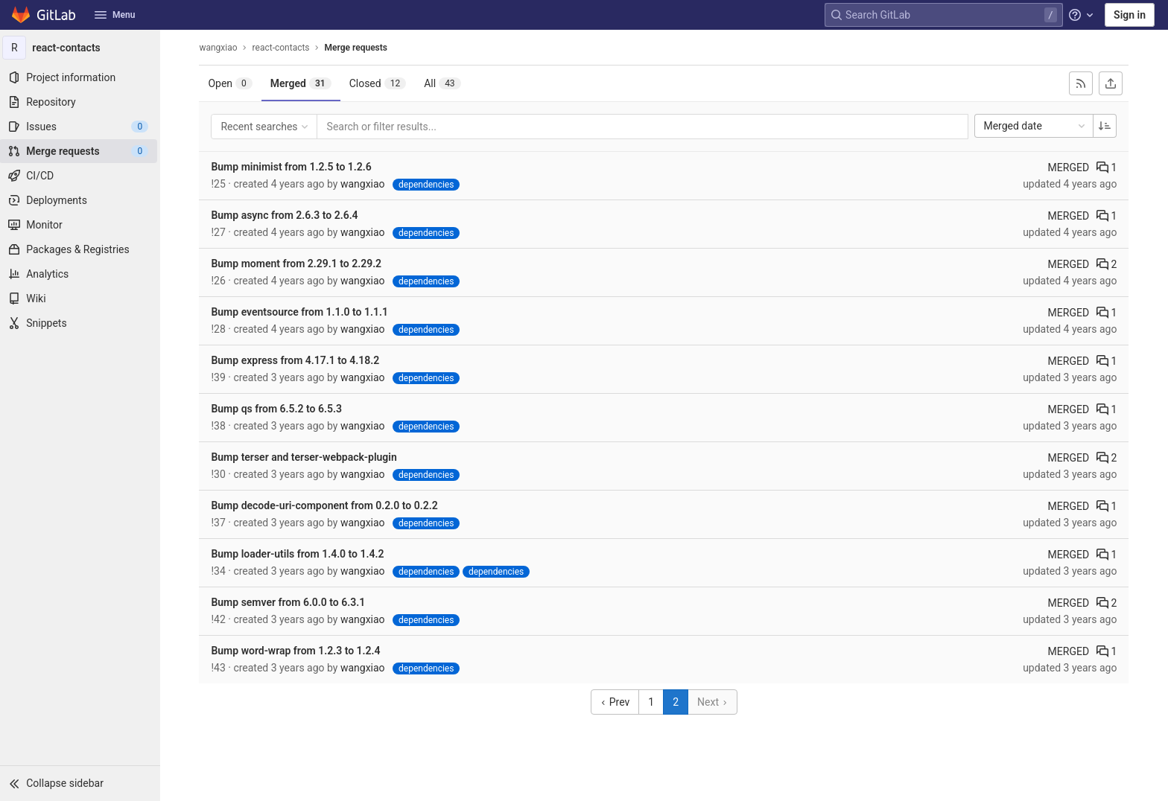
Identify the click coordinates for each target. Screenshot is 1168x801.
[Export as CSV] (1113, 83)
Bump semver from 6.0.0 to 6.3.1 (290, 602)
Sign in (1130, 15)
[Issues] (82, 126)
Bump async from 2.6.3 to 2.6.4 (286, 215)
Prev (617, 702)
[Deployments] (82, 200)
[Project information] (82, 77)
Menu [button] (115, 15)
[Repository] (82, 102)
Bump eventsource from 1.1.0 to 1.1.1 (301, 312)
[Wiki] (82, 298)
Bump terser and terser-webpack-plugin (306, 457)
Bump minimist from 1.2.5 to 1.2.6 (293, 167)
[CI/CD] (82, 176)
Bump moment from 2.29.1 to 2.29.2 (298, 263)
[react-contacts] (82, 48)
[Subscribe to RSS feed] (1083, 83)
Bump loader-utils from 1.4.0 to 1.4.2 (299, 554)
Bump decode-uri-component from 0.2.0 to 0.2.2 (326, 505)
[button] (82, 783)
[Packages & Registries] (82, 249)
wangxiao (220, 47)
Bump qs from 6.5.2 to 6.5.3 (278, 409)
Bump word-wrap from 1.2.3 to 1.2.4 (297, 651)
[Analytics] (82, 274)
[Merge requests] (82, 151)
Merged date (1038, 126)
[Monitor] (82, 225)
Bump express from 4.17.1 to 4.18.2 (297, 360)
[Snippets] (82, 323)
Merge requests (357, 47)
